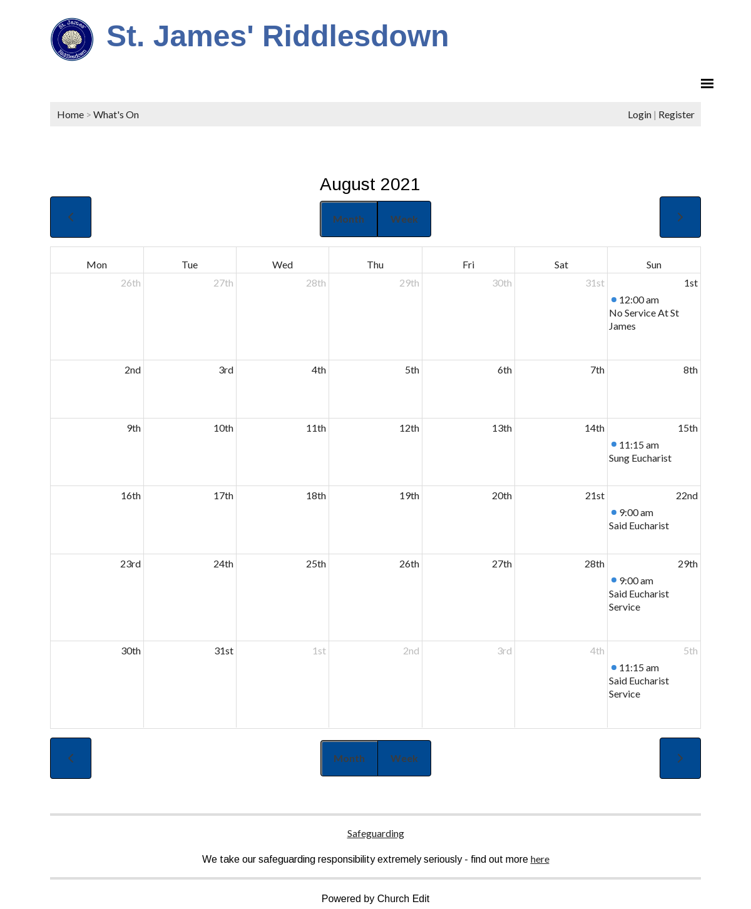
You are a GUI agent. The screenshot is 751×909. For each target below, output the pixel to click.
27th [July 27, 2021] (223, 282)
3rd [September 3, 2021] (504, 650)
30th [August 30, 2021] (131, 650)
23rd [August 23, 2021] (130, 563)
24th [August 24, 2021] (223, 563)
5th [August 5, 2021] (412, 369)
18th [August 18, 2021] (316, 495)
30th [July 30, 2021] (502, 282)
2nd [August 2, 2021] (133, 369)
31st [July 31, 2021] (595, 282)
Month (348, 219)
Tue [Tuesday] (189, 264)
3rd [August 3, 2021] (225, 369)
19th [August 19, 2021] (409, 495)
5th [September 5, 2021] (690, 650)
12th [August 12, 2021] (409, 428)
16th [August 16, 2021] (131, 495)
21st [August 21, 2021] (595, 495)
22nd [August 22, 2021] (687, 495)
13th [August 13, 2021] (502, 428)
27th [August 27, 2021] (502, 563)
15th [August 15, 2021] (688, 428)
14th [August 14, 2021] (595, 428)
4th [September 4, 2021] (597, 650)
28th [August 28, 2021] (595, 563)
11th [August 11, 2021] (316, 428)
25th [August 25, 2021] (316, 563)
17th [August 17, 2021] (223, 495)
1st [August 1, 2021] (691, 282)
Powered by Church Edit (376, 898)
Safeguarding (375, 833)
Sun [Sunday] (654, 264)
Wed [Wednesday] (282, 264)
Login (639, 114)
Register (676, 114)
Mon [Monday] (96, 264)
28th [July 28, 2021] (316, 282)
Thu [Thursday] (375, 264)
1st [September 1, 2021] (319, 650)
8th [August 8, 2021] (690, 369)
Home (70, 114)
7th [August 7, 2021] (597, 369)
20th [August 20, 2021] (502, 495)
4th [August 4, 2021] (319, 369)
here (540, 859)
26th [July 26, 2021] (131, 282)
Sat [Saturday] (561, 264)
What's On (116, 114)
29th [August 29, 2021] (688, 563)
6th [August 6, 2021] (505, 369)
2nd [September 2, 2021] (411, 650)
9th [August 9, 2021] (133, 428)
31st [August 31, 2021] (223, 650)
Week (404, 219)
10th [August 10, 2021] (223, 428)
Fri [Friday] (468, 264)
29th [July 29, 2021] (409, 282)
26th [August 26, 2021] (409, 563)
